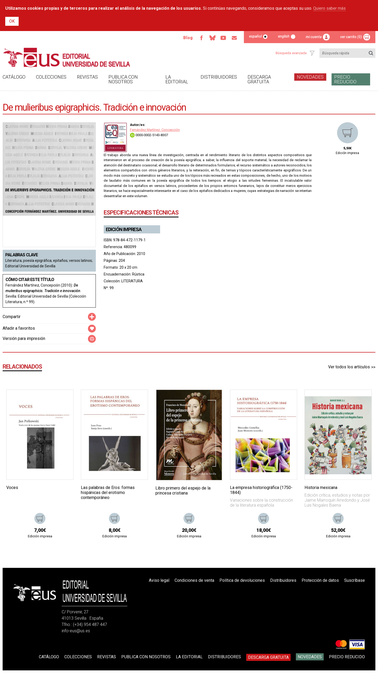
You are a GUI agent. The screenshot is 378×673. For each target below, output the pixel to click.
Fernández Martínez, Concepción (155, 130)
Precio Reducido (345, 79)
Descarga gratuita (259, 79)
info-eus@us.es (76, 630)
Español (255, 36)
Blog (188, 37)
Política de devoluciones (242, 580)
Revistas (87, 77)
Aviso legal (159, 580)
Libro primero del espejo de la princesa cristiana (183, 491)
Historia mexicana (320, 487)
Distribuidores (219, 77)
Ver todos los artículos (349, 366)
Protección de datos (320, 580)
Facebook (201, 38)
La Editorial (176, 79)
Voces (12, 487)
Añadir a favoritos (19, 328)
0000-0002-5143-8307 (149, 135)
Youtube (223, 38)
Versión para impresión (24, 338)
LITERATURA (132, 281)
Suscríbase (354, 580)
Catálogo (14, 77)
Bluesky (212, 38)
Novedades (310, 77)
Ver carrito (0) (351, 37)
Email (234, 38)
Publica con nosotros (123, 79)
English (284, 36)
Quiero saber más (329, 8)
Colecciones (51, 77)
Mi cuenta (314, 37)
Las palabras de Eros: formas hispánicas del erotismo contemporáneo (108, 492)
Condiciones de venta (194, 580)
